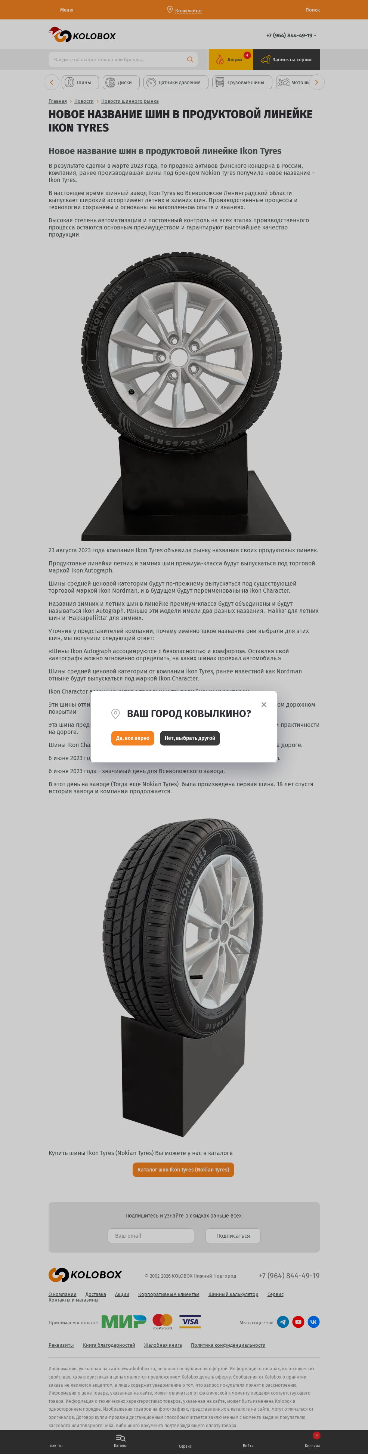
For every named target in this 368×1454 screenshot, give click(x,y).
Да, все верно (132, 738)
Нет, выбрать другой (190, 738)
